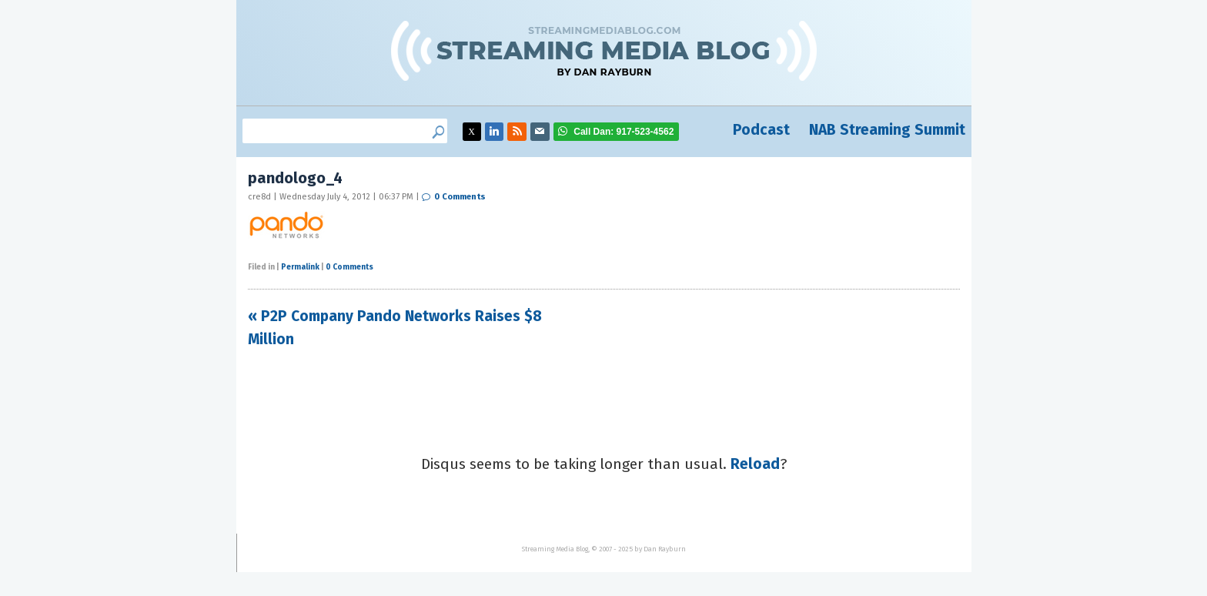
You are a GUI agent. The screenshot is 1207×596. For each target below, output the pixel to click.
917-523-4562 (623, 131)
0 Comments (460, 197)
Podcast (761, 130)
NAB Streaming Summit (887, 130)
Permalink (300, 267)
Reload (755, 464)
